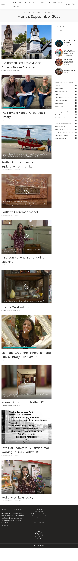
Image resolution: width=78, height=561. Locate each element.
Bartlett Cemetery (59, 88)
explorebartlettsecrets (7, 74)
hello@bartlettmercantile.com (39, 530)
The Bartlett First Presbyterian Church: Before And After (20, 67)
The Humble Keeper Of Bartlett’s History (22, 118)
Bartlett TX (57, 115)
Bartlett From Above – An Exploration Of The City (24, 168)
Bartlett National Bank (21, 158)
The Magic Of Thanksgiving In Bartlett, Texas (68, 61)
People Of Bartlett (19, 111)
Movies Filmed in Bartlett (60, 126)
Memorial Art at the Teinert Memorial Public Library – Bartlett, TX (26, 360)
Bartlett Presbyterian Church (22, 57)
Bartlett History (8, 57)
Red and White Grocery (22, 513)
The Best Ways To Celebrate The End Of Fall (69, 70)
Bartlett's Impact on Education (12, 208)
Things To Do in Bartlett (27, 210)
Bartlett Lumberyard (59, 103)
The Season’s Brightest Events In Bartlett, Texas (69, 51)
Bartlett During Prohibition (11, 206)
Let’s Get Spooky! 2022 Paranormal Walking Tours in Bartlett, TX (25, 464)
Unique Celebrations (20, 311)
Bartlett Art (6, 351)
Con (32, 534)
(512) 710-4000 (39, 528)
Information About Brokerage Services (39, 532)
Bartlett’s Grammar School (25, 215)
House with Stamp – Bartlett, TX (20, 412)
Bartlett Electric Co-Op (60, 94)
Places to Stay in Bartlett (41, 57)
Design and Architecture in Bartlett (14, 160)
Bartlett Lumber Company (40, 402)
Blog (56, 120)
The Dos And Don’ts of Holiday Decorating (69, 42)
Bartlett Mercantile (59, 106)
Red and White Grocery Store (62, 135)
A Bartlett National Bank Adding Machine (23, 263)
